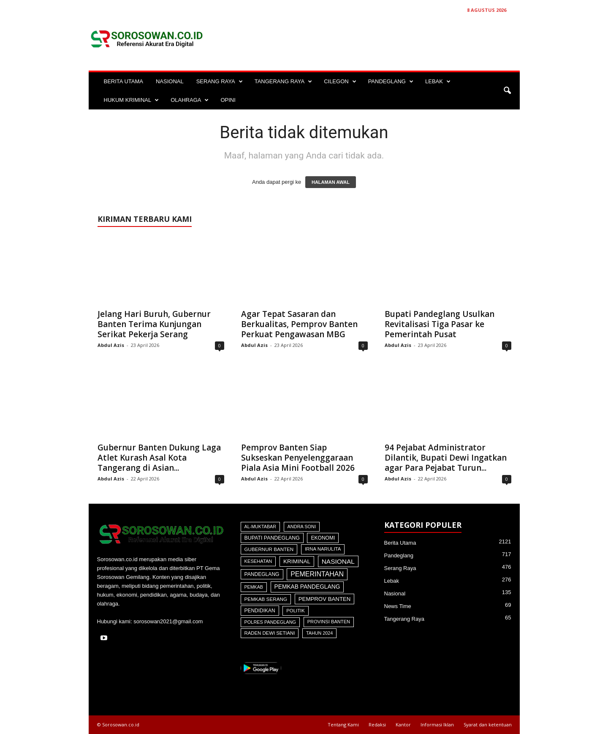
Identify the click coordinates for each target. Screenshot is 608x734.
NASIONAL (170, 81)
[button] (507, 91)
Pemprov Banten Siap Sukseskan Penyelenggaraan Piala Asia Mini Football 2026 (298, 457)
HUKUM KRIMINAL (131, 100)
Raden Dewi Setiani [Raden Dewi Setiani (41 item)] (269, 633)
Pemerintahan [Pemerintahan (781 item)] (317, 574)
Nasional (395, 593)
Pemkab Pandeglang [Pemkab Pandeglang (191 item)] (307, 587)
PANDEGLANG (390, 81)
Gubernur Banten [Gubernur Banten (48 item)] (269, 549)
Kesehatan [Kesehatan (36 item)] (258, 561)
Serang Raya (400, 568)
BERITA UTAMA (123, 81)
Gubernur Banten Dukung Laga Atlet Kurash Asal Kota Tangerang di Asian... (159, 457)
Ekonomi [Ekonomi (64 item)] (323, 538)
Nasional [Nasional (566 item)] (338, 561)
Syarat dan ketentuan (488, 724)
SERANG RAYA (219, 81)
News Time (397, 606)
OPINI (227, 100)
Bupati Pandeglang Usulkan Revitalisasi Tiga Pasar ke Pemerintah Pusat (439, 324)
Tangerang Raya (404, 619)
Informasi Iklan (437, 724)
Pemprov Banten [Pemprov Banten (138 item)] (325, 599)
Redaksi (377, 724)
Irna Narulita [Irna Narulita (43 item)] (323, 548)
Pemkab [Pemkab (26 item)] (253, 586)
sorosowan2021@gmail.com (168, 621)
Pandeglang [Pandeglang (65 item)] (262, 574)
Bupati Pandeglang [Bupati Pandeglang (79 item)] (272, 538)
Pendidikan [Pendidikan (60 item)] (259, 611)
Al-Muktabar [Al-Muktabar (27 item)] (260, 526)
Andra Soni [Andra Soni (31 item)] (302, 526)
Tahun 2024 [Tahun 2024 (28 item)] (319, 633)
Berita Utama (400, 543)
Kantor (403, 724)
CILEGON (340, 81)
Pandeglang (398, 555)
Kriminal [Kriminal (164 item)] (296, 561)
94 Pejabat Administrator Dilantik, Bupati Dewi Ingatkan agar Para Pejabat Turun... (446, 457)
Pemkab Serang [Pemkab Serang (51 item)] (266, 599)
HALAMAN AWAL (331, 182)
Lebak (391, 581)
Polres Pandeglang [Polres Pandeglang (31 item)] (270, 622)
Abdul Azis (111, 345)
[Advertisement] (366, 39)
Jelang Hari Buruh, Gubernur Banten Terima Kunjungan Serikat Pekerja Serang (154, 324)
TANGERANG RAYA (283, 81)
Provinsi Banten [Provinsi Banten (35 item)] (328, 621)
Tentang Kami (343, 724)
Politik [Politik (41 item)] (295, 610)
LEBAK (438, 81)
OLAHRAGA (190, 100)
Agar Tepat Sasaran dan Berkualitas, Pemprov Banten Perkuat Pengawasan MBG (299, 324)
